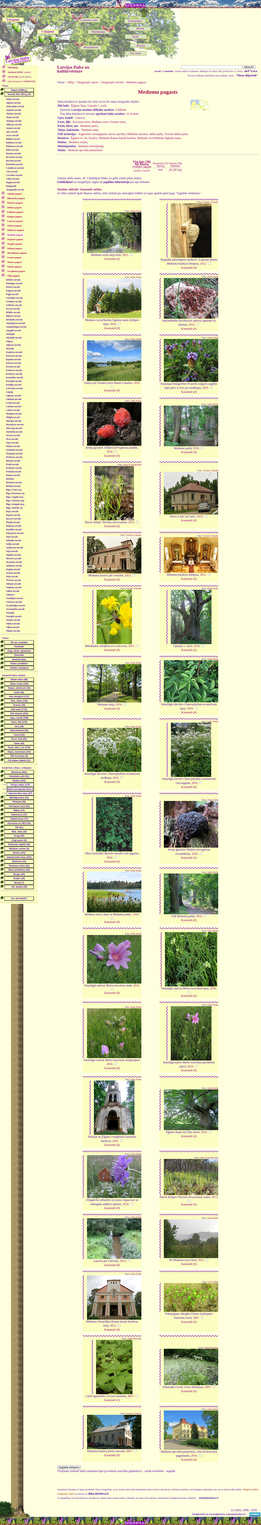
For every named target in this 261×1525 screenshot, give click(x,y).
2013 (125, 254)
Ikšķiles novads (13, 312)
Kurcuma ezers (81, 121)
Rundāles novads (14, 529)
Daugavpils (11, 186)
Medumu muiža (78, 142)
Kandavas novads (14, 352)
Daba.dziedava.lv (21, 81)
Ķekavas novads (13, 363)
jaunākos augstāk (142, 170)
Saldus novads (12, 544)
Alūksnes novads (14, 124)
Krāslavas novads (14, 374)
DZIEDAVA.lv (135, 5)
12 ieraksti (132, 113)
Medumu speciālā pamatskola (85, 150)
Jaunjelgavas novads (15, 323)
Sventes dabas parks (176, 134)
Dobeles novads (13, 280)
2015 (131, 522)
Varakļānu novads (14, 598)
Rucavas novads (13, 518)
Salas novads (12, 536)
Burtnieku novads (14, 164)
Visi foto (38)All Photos (141, 164)
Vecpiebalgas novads (15, 605)
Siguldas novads (13, 555)
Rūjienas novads (13, 526)
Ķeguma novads (13, 359)
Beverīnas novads (14, 157)
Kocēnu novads (13, 366)
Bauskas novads (13, 153)
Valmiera (10, 594)
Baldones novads (14, 142)
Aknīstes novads (13, 113)
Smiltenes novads (14, 565)
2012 (203, 263)
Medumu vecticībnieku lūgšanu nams (159, 138)
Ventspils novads (13, 616)
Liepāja (9, 392)
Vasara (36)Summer (175, 164)
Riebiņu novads (13, 486)
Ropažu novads (13, 515)
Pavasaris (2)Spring (160, 164)
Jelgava (9, 341)
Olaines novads (13, 446)
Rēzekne (10, 479)
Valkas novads (12, 591)
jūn (171, 169)
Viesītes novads (13, 620)
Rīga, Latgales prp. (15, 497)
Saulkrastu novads (14, 547)
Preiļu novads (12, 464)
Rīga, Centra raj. (14, 489)
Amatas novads (13, 128)
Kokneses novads (14, 370)
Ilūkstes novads (13, 316)
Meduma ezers (100, 121)
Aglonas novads (13, 103)
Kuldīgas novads (13, 384)
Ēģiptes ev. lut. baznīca (84, 138)
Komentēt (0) (112, 258)
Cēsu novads (12, 171)
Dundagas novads (14, 283)
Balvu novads (12, 150)
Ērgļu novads (12, 294)
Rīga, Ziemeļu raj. (14, 508)
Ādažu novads (12, 99)
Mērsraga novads (14, 428)
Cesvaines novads (14, 175)
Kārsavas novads (14, 356)
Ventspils (10, 612)
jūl (175, 169)
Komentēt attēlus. (91, 189)
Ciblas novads (12, 179)
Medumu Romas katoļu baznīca (117, 138)
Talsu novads (12, 576)
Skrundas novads (14, 562)
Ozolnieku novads (14, 450)
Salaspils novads (13, 540)
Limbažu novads (13, 399)
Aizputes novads (13, 110)
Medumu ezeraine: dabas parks (145, 134)
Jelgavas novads (13, 345)
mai (160, 169)
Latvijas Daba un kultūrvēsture (73, 69)
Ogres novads (12, 442)
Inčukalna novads (14, 319)
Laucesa (79, 117)
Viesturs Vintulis (210, 202)
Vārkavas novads (14, 602)
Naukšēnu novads (14, 432)
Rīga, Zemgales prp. (15, 504)
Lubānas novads (13, 406)
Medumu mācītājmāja (90, 146)
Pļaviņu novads (13, 460)
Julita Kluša (135, 211)
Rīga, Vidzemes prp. (15, 500)
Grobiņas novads (14, 301)
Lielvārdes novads (14, 388)
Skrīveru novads (13, 558)
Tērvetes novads (13, 580)
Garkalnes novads (14, 298)
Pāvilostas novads (14, 457)
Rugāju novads (13, 522)
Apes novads (12, 131)
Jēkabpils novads (14, 337)
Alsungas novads (14, 121)
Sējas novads (12, 551)
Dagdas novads (13, 182)
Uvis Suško (213, 1282)
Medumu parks (89, 125)
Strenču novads (13, 573)
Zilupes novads (13, 631)
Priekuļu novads (13, 471)
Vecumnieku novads (15, 609)
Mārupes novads (13, 421)
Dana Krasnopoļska (132, 464)
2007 (196, 1317)
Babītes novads (13, 139)
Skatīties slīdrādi (67, 189)
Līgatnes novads (13, 395)
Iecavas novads (13, 308)
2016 (113, 324)
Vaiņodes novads (13, 587)
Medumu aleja (90, 129)
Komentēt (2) (112, 1400)
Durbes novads (13, 287)
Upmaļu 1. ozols (97, 105)
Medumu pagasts (136, 82)
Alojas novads (12, 117)
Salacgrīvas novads (15, 533)
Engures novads (13, 290)
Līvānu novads (13, 403)
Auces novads (12, 135)
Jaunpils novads (13, 330)
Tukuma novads (13, 584)
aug (179, 169)
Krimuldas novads (14, 377)
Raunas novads (13, 475)
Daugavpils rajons (87, 82)
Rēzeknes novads (14, 482)
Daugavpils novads (15, 189)
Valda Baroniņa (134, 1338)
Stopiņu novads (13, 569)
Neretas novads (13, 435)
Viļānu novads (12, 627)
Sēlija (70, 82)
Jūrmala (10, 348)
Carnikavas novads (15, 168)
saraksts (19, 72)
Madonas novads (14, 413)
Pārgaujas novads (14, 453)
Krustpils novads (14, 381)
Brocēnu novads (13, 160)
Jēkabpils (10, 334)
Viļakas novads (13, 623)
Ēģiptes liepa (78, 105)
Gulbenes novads (14, 305)
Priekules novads (14, 468)
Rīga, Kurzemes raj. (15, 493)
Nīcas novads (12, 439)
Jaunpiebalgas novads (16, 327)
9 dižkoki (120, 109)
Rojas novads (12, 511)
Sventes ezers (118, 121)
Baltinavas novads (14, 146)
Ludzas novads (13, 410)
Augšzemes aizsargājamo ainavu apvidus (102, 134)
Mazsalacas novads (15, 424)
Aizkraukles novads (15, 106)
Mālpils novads (13, 417)
